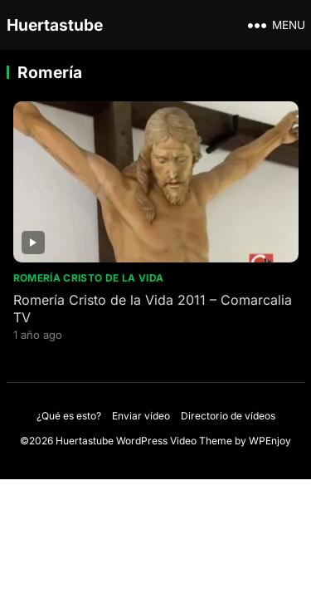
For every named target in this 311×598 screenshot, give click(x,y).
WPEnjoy (270, 440)
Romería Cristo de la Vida (88, 278)
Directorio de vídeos (228, 415)
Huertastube (55, 25)
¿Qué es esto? (68, 415)
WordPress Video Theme (174, 440)
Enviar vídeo (141, 415)
